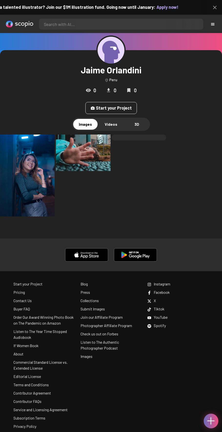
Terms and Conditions (31, 384)
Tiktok (155, 309)
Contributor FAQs (27, 401)
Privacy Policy (24, 426)
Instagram (158, 284)
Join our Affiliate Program (102, 317)
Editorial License (27, 376)
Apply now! (170, 7)
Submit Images (93, 309)
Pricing (19, 292)
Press (85, 292)
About (18, 354)
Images (85, 124)
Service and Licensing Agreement (40, 409)
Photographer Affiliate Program (106, 325)
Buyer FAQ (21, 309)
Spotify (156, 325)
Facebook (158, 292)
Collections (90, 300)
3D (136, 124)
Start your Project (111, 108)
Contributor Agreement (32, 393)
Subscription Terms (29, 418)
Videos (111, 124)
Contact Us (22, 300)
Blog (84, 284)
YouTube (157, 317)
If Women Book (26, 345)
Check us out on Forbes (99, 333)
